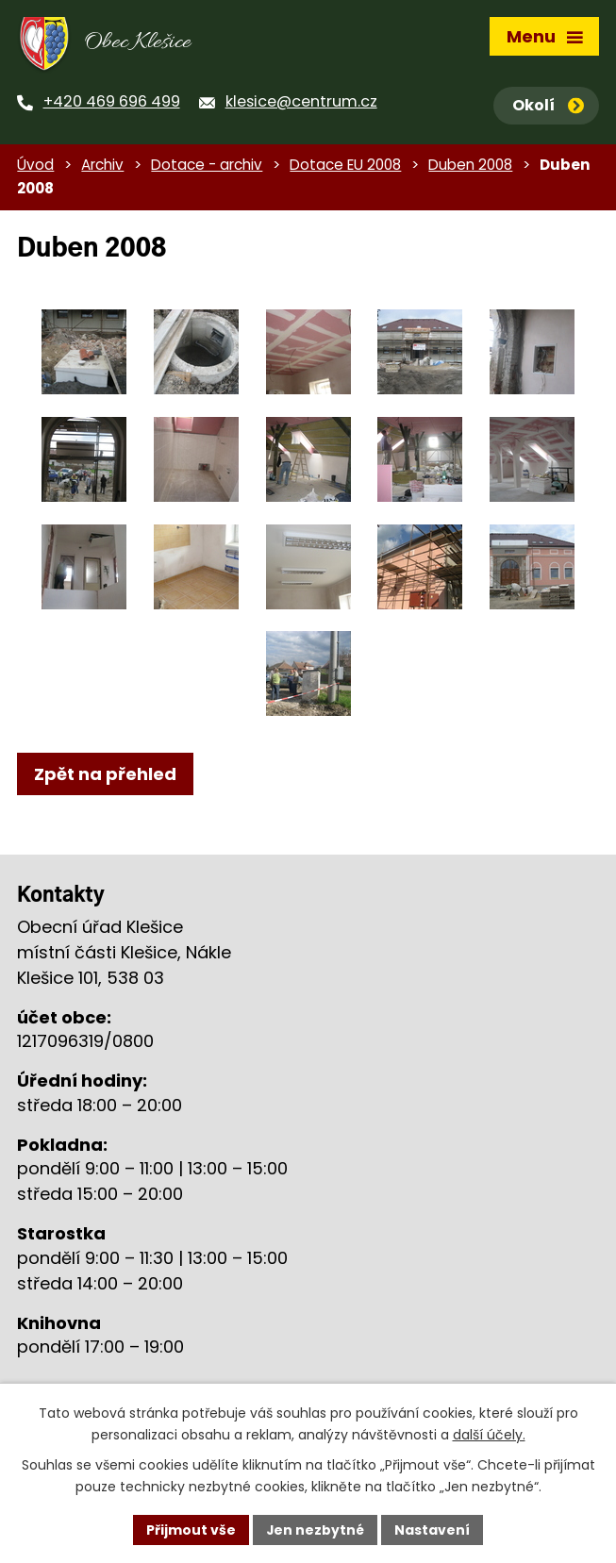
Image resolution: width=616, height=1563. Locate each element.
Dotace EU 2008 (345, 167)
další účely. (489, 1434)
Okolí (548, 105)
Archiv (102, 167)
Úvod (35, 167)
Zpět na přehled (105, 777)
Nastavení (433, 1529)
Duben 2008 (470, 167)
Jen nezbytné (315, 1529)
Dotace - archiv (206, 167)
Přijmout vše (191, 1529)
